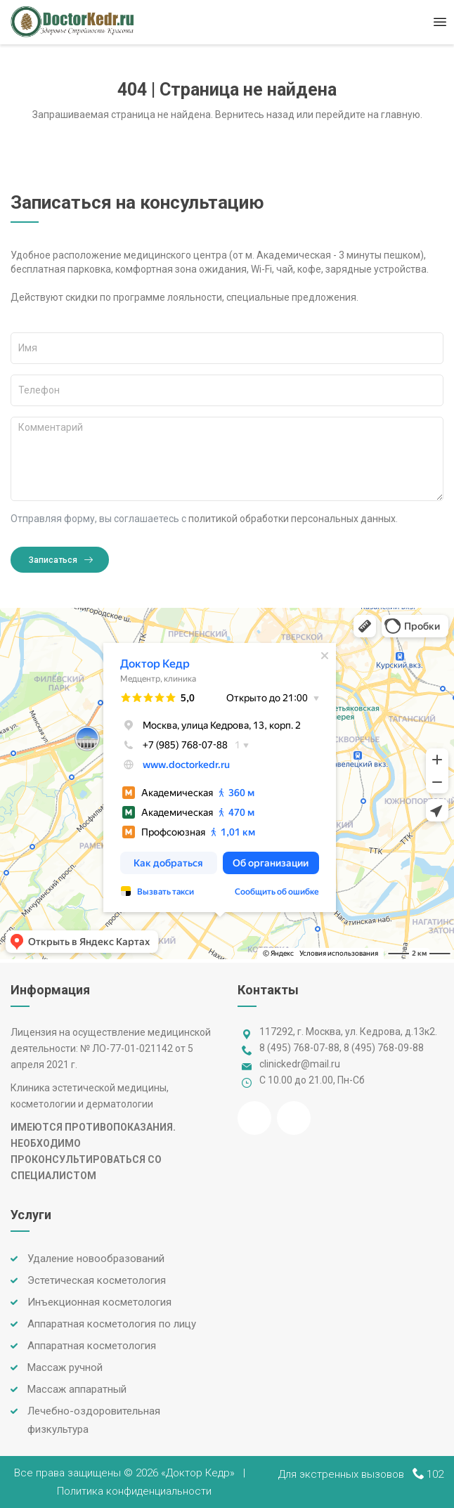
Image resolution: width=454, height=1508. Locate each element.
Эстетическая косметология (96, 1280)
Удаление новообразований (95, 1258)
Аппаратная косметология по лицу (111, 1324)
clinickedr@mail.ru (299, 1064)
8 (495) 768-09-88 (384, 1047)
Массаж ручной (65, 1367)
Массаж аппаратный (77, 1389)
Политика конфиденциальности (134, 1491)
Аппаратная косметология (91, 1345)
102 (435, 1474)
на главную (394, 114)
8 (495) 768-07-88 (299, 1047)
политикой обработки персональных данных (292, 518)
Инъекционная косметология (99, 1302)
